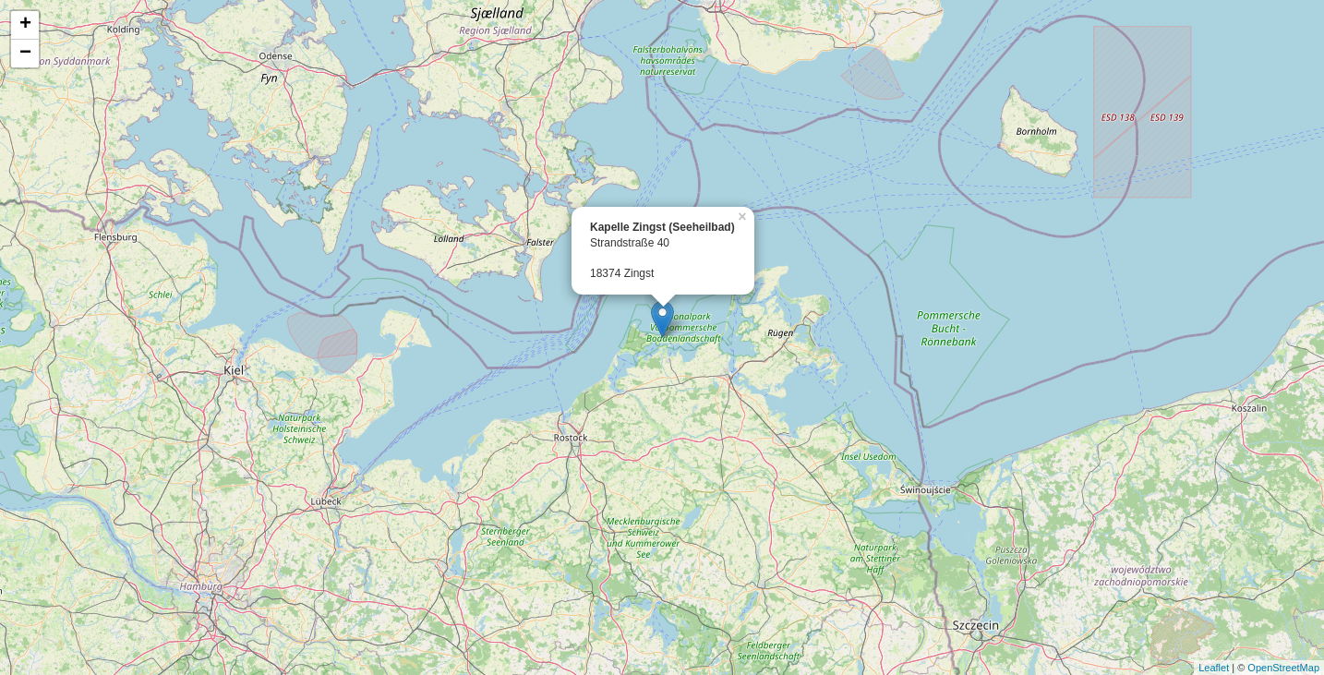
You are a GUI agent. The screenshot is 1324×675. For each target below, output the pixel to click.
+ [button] (25, 25)
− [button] (25, 53)
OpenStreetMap (1283, 667)
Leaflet (1213, 667)
